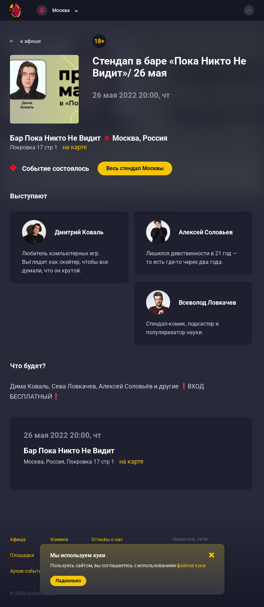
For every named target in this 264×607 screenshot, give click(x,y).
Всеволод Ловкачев (207, 302)
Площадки (22, 555)
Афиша (18, 539)
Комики (59, 539)
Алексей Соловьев (206, 232)
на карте (75, 147)
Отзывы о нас (107, 539)
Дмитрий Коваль (79, 232)
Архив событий (27, 571)
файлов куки (191, 565)
